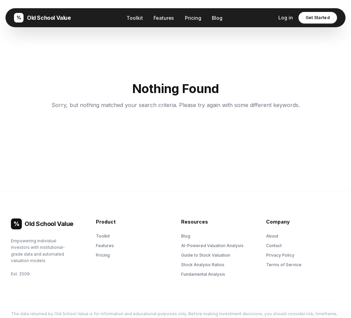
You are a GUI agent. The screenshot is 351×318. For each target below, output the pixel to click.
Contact (274, 245)
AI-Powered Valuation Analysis (212, 245)
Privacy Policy (280, 255)
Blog (217, 18)
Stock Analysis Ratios (202, 264)
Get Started (318, 17)
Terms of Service (284, 264)
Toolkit (135, 18)
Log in (285, 17)
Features (163, 18)
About (272, 236)
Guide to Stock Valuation (205, 255)
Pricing (193, 18)
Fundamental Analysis (203, 274)
